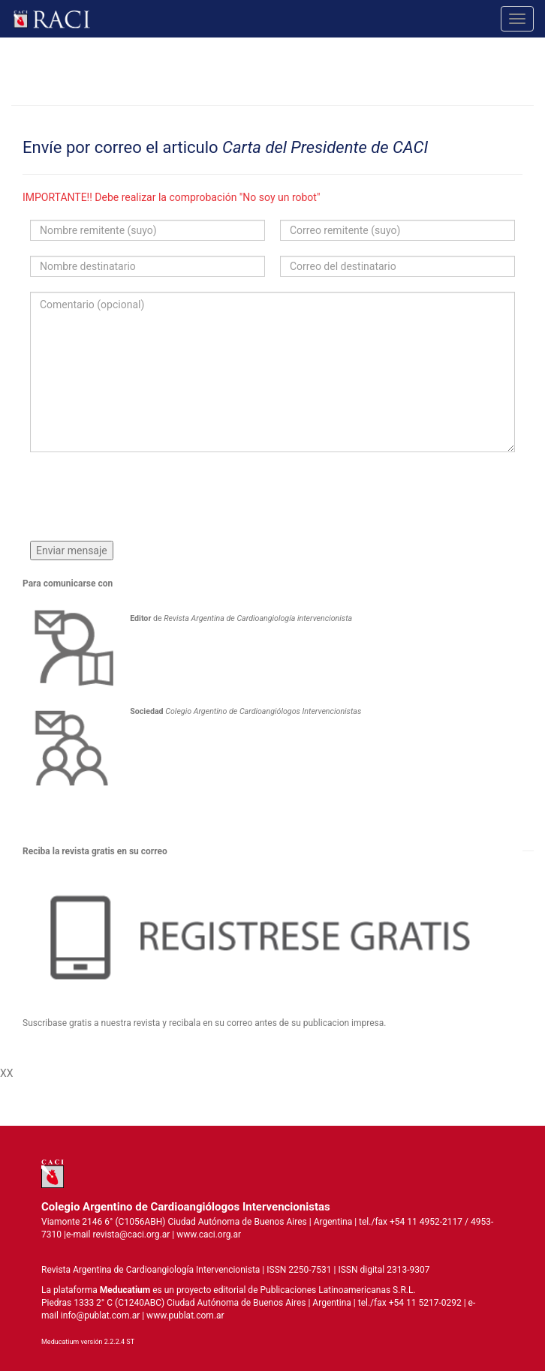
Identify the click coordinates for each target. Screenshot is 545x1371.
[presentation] (144, 496)
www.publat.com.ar (184, 1315)
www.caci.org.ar (208, 1234)
